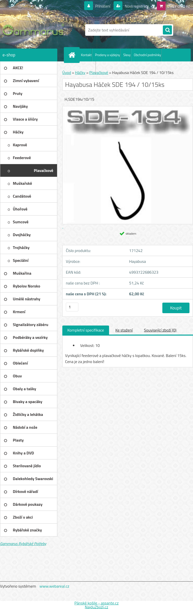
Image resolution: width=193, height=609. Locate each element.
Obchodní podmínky (147, 54)
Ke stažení (124, 330)
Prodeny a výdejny (107, 54)
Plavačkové (98, 72)
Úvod (66, 72)
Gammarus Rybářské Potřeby (23, 544)
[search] (167, 30)
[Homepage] (73, 55)
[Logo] (34, 30)
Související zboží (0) (160, 330)
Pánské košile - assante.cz (96, 603)
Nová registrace (135, 6)
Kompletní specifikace (85, 330)
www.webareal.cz (54, 586)
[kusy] (72, 307)
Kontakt (86, 54)
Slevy (127, 54)
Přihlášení (100, 6)
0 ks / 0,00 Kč (178, 6)
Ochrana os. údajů (83, 67)
